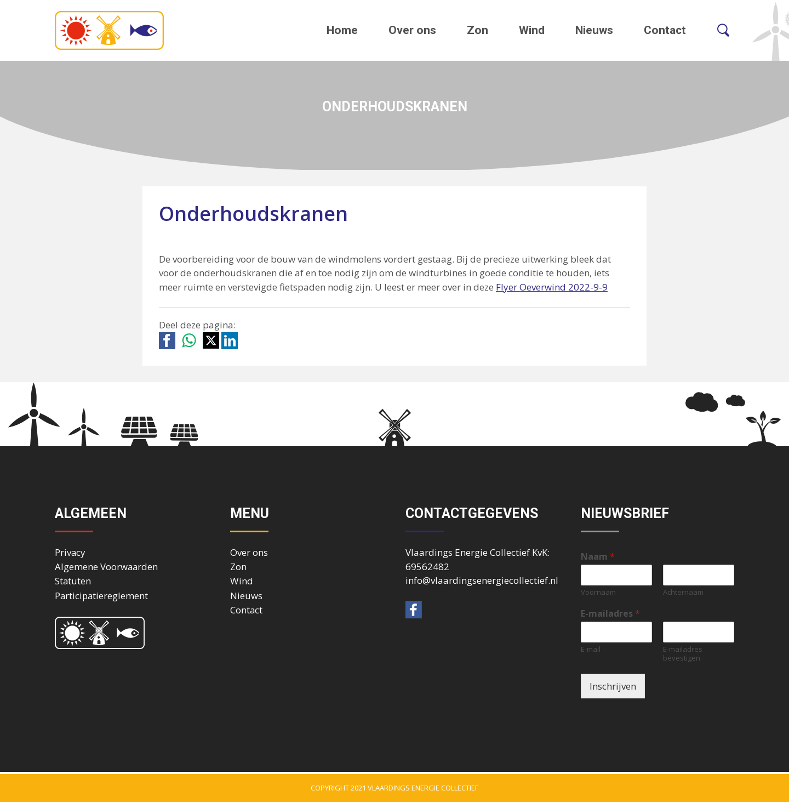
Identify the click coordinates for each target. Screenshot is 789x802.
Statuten (73, 581)
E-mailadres (610, 613)
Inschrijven (613, 686)
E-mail (591, 649)
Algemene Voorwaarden (106, 566)
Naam (598, 556)
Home (342, 30)
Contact (665, 30)
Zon (477, 30)
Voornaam (598, 592)
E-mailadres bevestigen (682, 654)
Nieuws (594, 30)
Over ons (412, 30)
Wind (532, 30)
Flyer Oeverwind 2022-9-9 (552, 287)
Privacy (70, 552)
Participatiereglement (101, 595)
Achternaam (683, 592)
